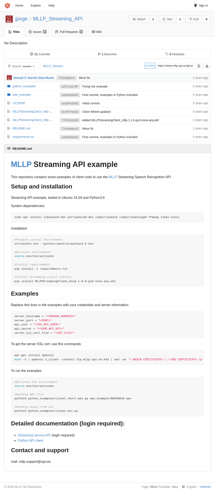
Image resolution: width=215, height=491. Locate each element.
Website (205, 486)
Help (51, 5)
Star (167, 19)
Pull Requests (69, 32)
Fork (194, 19)
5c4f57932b (70, 112)
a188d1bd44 (70, 95)
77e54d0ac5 (66, 78)
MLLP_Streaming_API (57, 19)
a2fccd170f (70, 86)
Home (19, 5)
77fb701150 (70, 120)
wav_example (22, 94)
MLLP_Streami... (54, 66)
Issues (38, 32)
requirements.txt (23, 137)
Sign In (201, 5)
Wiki (97, 32)
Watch (138, 19)
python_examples (24, 86)
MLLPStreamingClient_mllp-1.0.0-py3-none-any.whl (46, 111)
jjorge (21, 19)
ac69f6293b (70, 103)
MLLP (21, 164)
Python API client (30, 440)
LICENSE (19, 103)
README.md (21, 128)
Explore (36, 5)
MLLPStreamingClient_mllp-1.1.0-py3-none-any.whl (46, 120)
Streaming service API (34, 435)
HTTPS (150, 65)
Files (14, 32)
